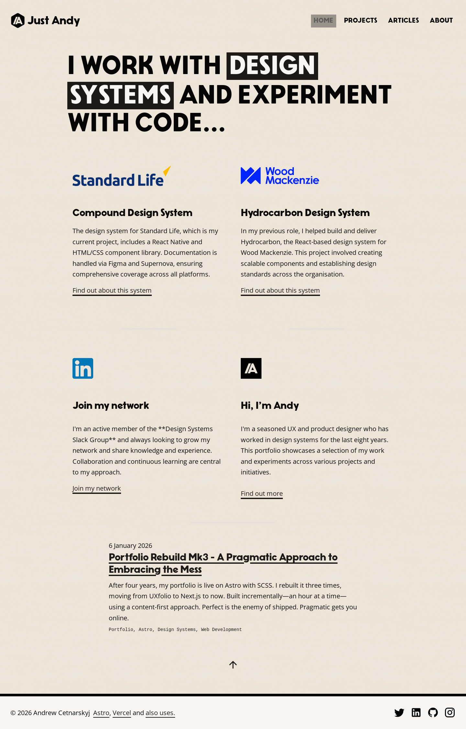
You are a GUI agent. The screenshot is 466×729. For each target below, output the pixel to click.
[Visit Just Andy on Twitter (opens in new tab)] (399, 712)
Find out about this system (112, 290)
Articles (391, 20)
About (437, 20)
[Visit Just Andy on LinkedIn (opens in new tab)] (416, 712)
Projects (340, 20)
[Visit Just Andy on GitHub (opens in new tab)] (433, 712)
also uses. (160, 712)
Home (295, 20)
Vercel (122, 712)
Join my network (96, 488)
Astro (101, 712)
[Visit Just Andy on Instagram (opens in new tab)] (450, 712)
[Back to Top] (233, 664)
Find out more (262, 493)
